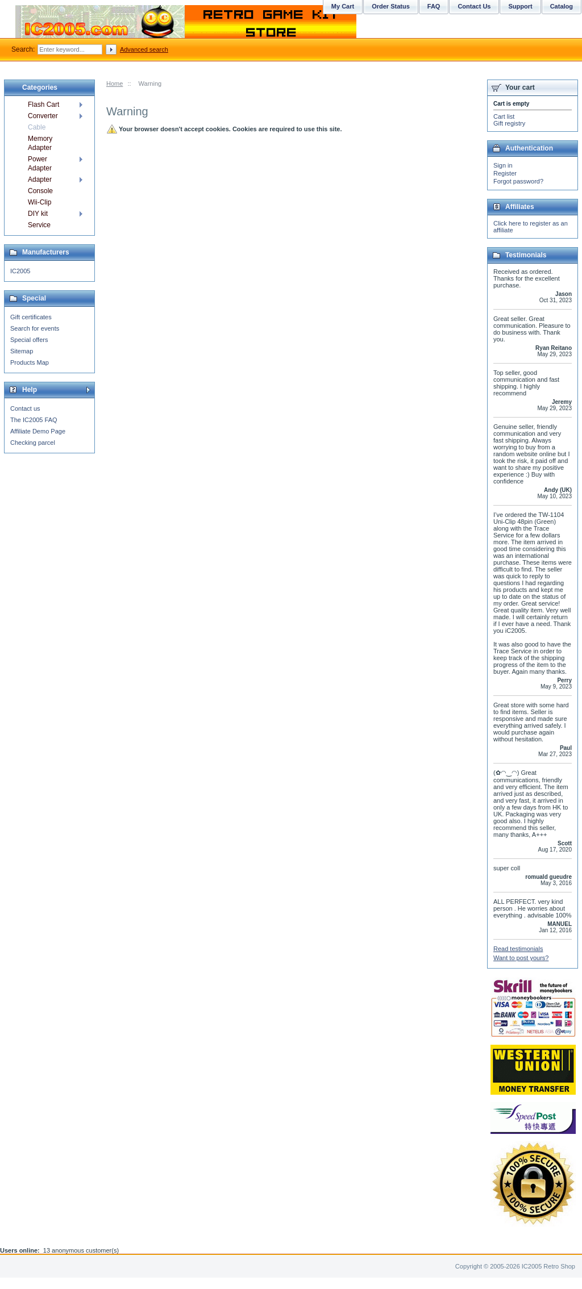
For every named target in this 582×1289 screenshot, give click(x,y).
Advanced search (144, 49)
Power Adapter (40, 163)
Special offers (29, 339)
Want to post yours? (520, 957)
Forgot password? (518, 181)
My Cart (342, 6)
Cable (36, 127)
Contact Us (474, 6)
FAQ (433, 6)
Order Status (391, 6)
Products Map (29, 362)
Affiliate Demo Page (37, 431)
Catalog (561, 6)
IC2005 (20, 271)
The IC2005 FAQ (33, 419)
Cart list (503, 116)
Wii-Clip (39, 202)
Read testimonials (518, 948)
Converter (43, 116)
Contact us (25, 408)
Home (114, 83)
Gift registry (509, 123)
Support (520, 6)
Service (39, 225)
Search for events (34, 328)
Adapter (40, 179)
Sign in (503, 165)
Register (505, 173)
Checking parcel (32, 442)
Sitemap (21, 351)
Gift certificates (31, 317)
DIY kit (38, 214)
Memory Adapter (40, 143)
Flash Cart (43, 105)
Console (40, 191)
